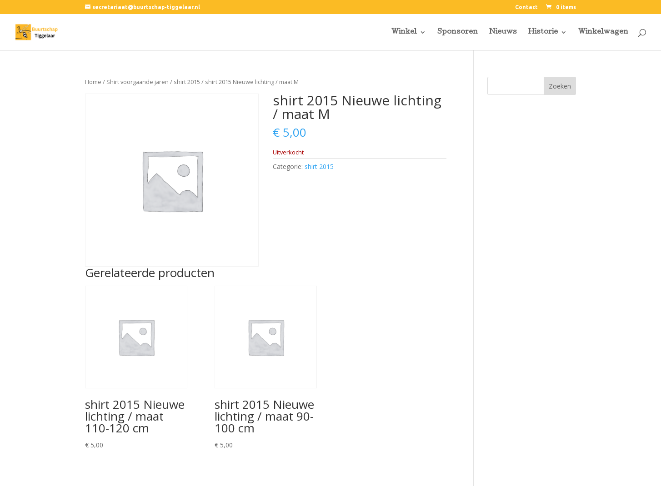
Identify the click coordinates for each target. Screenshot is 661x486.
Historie (543, 32)
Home (93, 82)
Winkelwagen (603, 32)
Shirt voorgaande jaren (137, 82)
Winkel (404, 32)
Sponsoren (457, 32)
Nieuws (503, 32)
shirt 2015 (187, 82)
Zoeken (560, 86)
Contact (526, 7)
